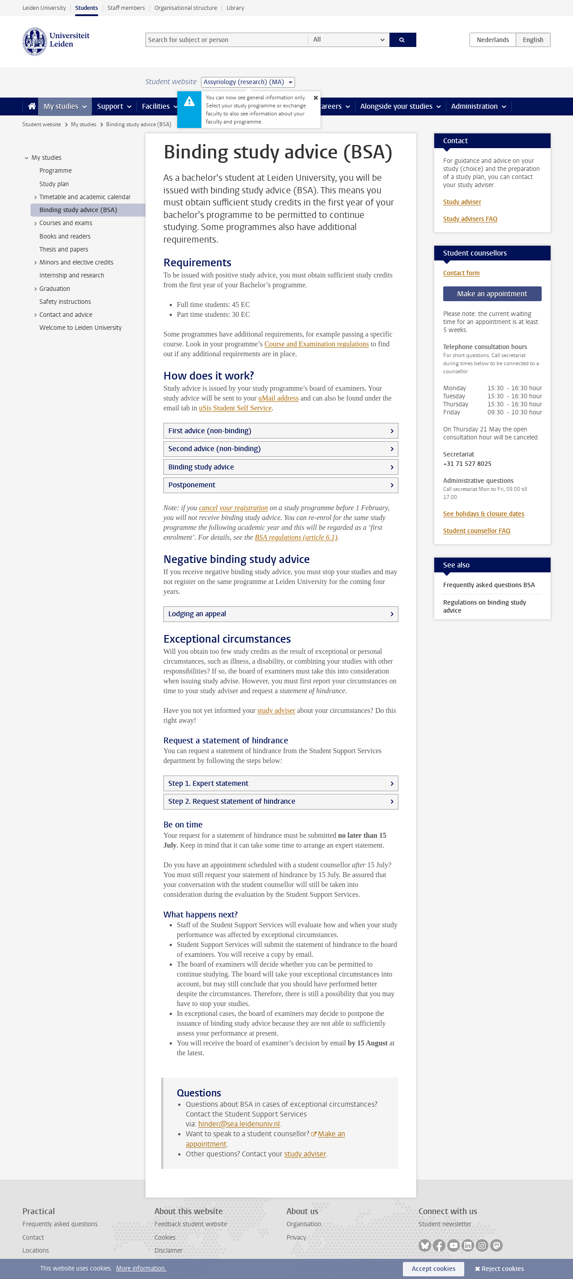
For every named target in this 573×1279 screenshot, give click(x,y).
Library (235, 8)
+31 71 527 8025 (467, 464)
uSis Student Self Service (235, 408)
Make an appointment (492, 293)
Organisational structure (185, 8)
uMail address (278, 398)
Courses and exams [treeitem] (61, 223)
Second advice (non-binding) (214, 448)
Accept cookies (433, 1269)
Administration (474, 106)
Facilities (156, 106)
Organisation (303, 1224)
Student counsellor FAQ (476, 531)
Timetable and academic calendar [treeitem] (81, 197)
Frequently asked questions (60, 1224)
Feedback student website (190, 1224)
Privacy (296, 1237)
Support (110, 106)
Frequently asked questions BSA (489, 585)
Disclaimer (168, 1250)
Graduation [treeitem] (50, 289)
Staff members (126, 8)
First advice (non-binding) (210, 430)
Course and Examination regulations (317, 344)
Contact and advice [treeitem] (61, 315)
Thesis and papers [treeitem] (63, 249)
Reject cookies (503, 1269)
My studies (60, 106)
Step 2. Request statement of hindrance (231, 801)
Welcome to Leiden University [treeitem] (80, 328)
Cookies (164, 1237)
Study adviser (462, 202)
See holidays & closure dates (483, 514)
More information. (141, 1268)
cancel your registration (233, 508)
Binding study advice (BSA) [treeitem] (78, 210)
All (317, 39)
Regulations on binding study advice (484, 606)
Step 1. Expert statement (208, 783)
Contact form (461, 273)
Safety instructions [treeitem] (65, 302)
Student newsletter (445, 1224)
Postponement (191, 485)
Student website (41, 124)
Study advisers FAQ (470, 219)
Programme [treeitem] (55, 170)
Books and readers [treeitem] (64, 236)
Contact (33, 1237)
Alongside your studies (396, 106)
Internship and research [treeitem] (71, 275)
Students (86, 8)
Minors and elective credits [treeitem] (72, 262)
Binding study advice (201, 467)
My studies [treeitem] (42, 157)
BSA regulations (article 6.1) (296, 537)
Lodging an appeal (197, 613)
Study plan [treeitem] (54, 184)
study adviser (276, 710)
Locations (35, 1250)
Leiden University (44, 8)
